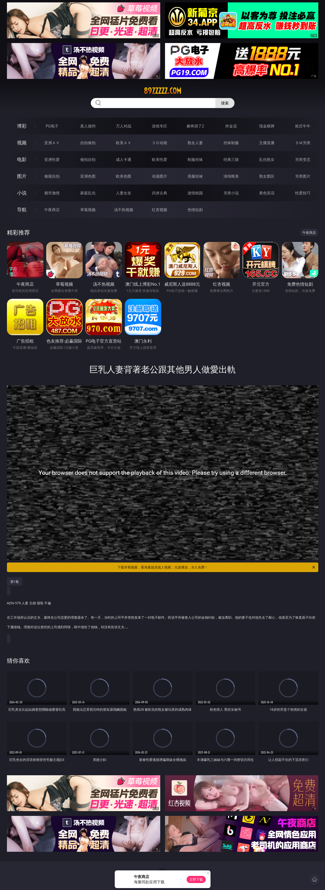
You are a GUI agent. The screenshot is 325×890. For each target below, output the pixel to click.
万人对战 (123, 126)
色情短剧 (195, 209)
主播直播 (266, 142)
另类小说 (231, 193)
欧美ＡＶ (123, 142)
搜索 (225, 103)
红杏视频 (159, 209)
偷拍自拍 (88, 159)
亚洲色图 (88, 176)
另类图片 (302, 176)
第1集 (14, 581)
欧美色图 (123, 176)
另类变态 (302, 159)
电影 (22, 159)
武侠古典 (159, 193)
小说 (22, 193)
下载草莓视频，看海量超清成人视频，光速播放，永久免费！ (216, 567)
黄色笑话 (266, 193)
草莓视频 (88, 209)
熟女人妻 (195, 142)
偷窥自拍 (52, 176)
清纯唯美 (231, 176)
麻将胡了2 (195, 126)
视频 (22, 142)
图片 (22, 176)
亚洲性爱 (52, 159)
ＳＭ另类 (302, 142)
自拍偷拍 (88, 142)
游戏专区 (159, 126)
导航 (22, 209)
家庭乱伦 (88, 193)
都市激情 (52, 193)
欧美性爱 (159, 159)
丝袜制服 (231, 142)
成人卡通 (123, 159)
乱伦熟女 (266, 159)
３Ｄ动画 (159, 142)
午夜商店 (52, 209)
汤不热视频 (123, 209)
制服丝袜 (195, 159)
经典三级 (231, 159)
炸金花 (231, 126)
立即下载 (196, 879)
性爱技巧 (302, 193)
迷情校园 (195, 193)
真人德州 (88, 126)
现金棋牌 (266, 126)
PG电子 (52, 126)
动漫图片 (159, 176)
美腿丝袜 (195, 176)
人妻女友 (123, 193)
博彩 (22, 126)
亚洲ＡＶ (52, 142)
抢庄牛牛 (302, 126)
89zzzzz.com (162, 91)
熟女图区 (266, 176)
